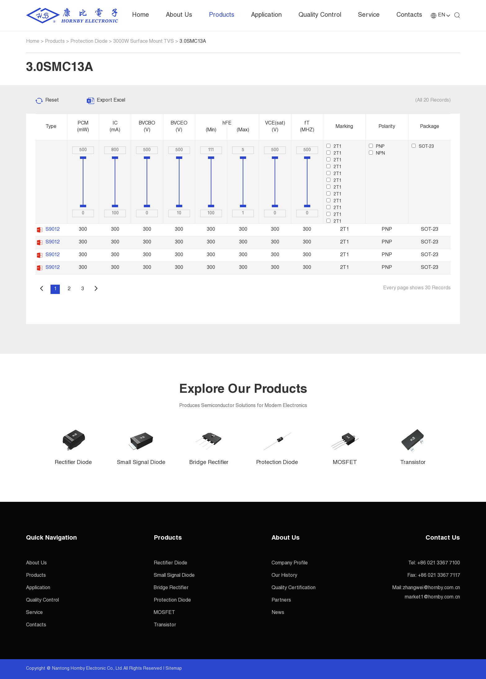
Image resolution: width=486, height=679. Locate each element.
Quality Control (319, 15)
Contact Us (443, 538)
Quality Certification (294, 588)
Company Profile (290, 563)
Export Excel (111, 100)
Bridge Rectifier (171, 588)
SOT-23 (423, 147)
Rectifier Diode (170, 563)
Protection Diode (89, 41)
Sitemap (174, 669)
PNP (377, 147)
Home (140, 15)
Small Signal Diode (174, 575)
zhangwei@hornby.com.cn (431, 588)
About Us (179, 15)
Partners (281, 600)
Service (369, 15)
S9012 (53, 229)
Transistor (165, 625)
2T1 (334, 147)
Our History (284, 575)
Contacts (409, 15)
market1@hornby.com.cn (432, 597)
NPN (377, 153)
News (278, 613)
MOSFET (164, 613)
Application (266, 15)
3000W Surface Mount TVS (143, 41)
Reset (52, 100)
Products (221, 15)
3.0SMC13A (192, 41)
